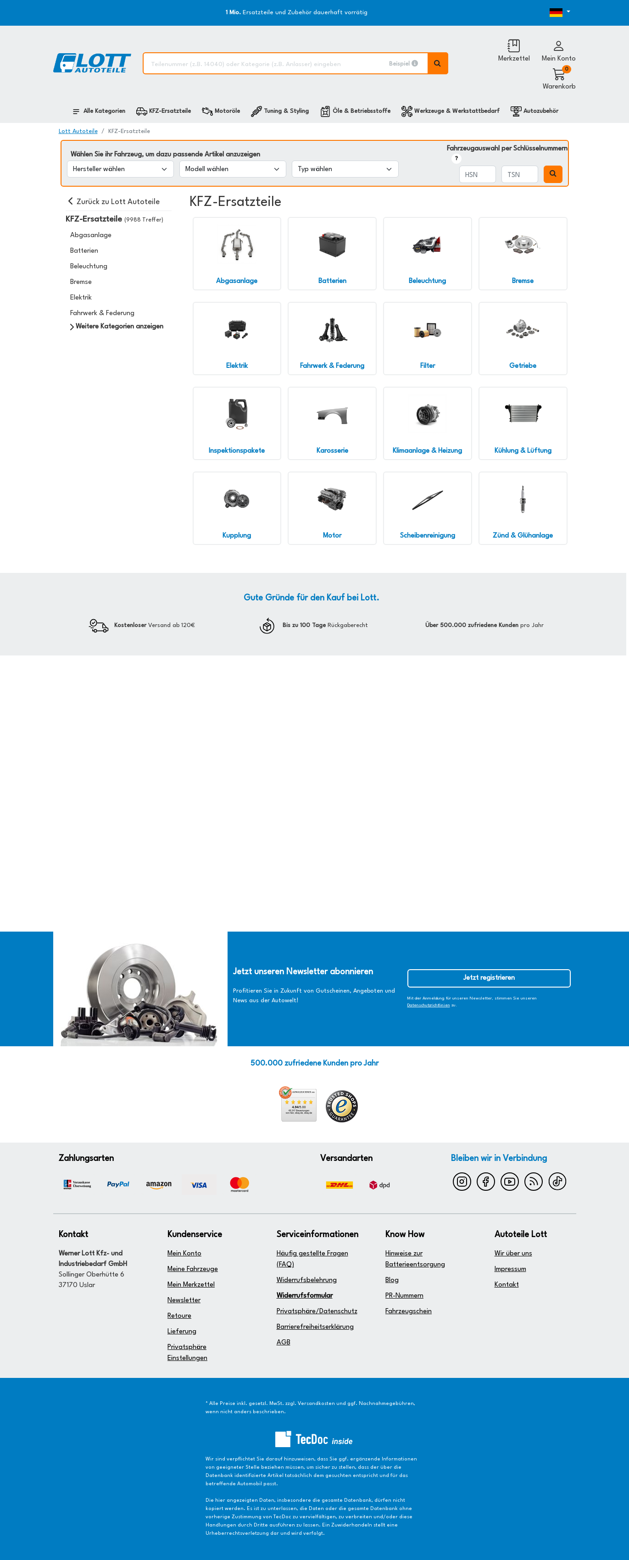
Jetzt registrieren (489, 978)
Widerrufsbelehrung (307, 1280)
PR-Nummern (404, 1296)
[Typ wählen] (345, 169)
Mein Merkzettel (191, 1285)
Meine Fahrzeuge (192, 1269)
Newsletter (183, 1300)
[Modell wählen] (232, 169)
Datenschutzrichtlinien (428, 1005)
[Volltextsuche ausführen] (438, 63)
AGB (283, 1342)
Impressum (510, 1269)
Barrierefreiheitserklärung (315, 1327)
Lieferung (181, 1331)
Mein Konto (184, 1253)
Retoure (179, 1316)
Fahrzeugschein (408, 1311)
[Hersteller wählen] (120, 169)
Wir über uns (513, 1253)
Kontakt (507, 1285)
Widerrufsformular (305, 1296)
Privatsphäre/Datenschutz (317, 1311)
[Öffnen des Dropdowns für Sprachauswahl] (549, 13)
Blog (392, 1280)
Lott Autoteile (78, 131)
